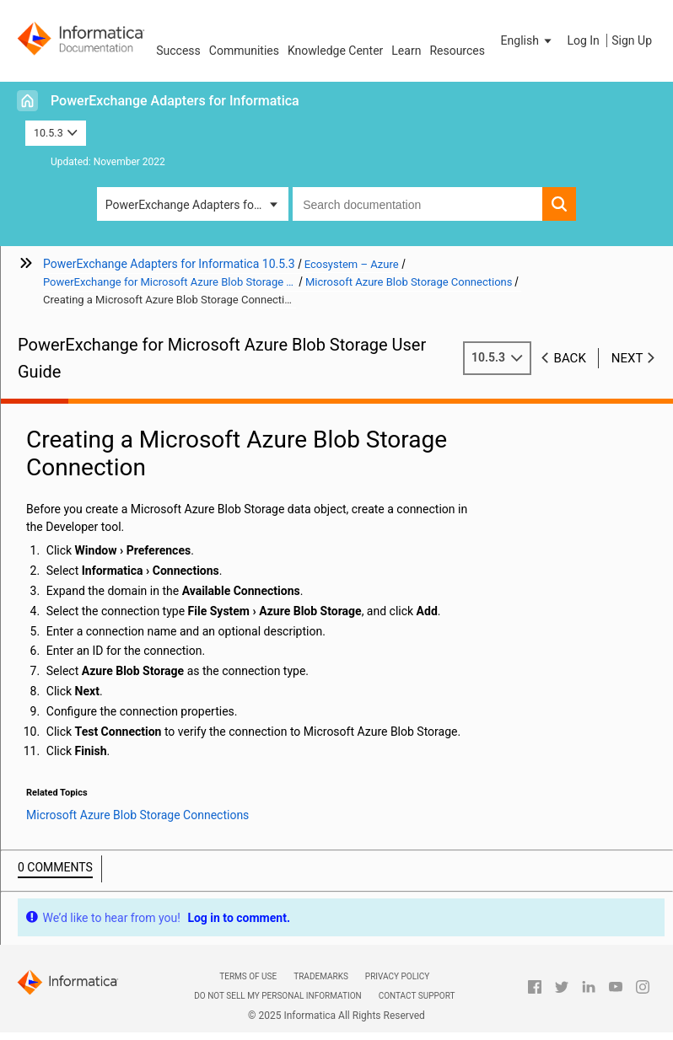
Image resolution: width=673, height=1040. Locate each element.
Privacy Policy (397, 976)
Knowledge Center (335, 50)
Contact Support (417, 995)
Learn (406, 50)
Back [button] (570, 358)
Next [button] (627, 358)
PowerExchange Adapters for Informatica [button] (196, 205)
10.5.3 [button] (56, 132)
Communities (244, 50)
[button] (528, 40)
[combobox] (417, 204)
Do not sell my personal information (277, 995)
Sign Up (631, 40)
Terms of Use (248, 976)
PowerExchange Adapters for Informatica (175, 101)
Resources (457, 50)
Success (178, 50)
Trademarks (320, 976)
